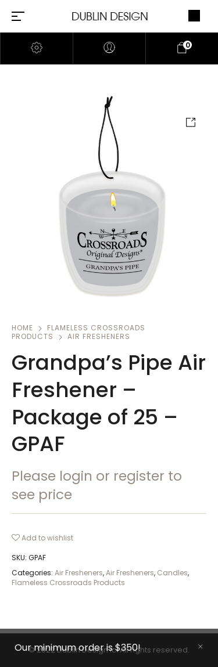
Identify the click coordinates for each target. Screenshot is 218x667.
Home (22, 328)
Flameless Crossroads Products (68, 582)
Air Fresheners (98, 336)
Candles (172, 573)
